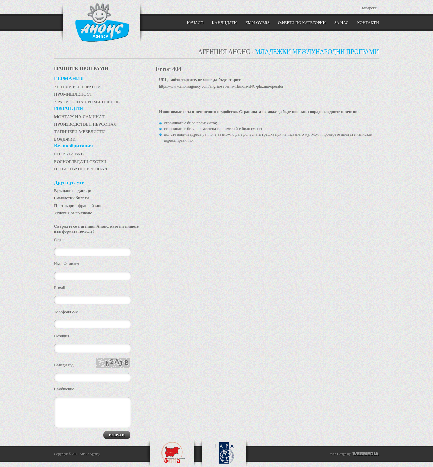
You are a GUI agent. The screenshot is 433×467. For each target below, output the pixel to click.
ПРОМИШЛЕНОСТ (73, 94)
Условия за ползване (73, 212)
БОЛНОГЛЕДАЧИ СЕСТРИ (80, 161)
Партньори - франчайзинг (78, 205)
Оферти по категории (302, 22)
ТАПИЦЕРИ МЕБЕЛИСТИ (80, 131)
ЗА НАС (341, 22)
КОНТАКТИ (368, 22)
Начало (195, 22)
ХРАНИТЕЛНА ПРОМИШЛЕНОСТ (88, 101)
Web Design (338, 454)
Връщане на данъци (72, 190)
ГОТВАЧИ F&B (69, 153)
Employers (257, 22)
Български (368, 8)
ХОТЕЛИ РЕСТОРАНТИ (77, 86)
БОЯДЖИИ (65, 139)
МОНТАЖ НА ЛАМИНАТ (79, 116)
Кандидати (224, 22)
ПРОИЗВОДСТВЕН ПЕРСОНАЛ (85, 124)
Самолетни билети (71, 197)
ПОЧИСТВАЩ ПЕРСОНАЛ (80, 168)
